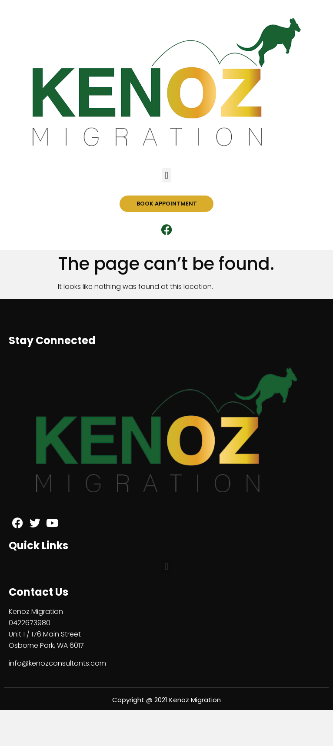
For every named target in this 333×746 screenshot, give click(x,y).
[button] (166, 175)
